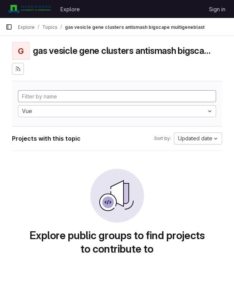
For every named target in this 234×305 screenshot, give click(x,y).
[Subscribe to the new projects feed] (18, 69)
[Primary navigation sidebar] (9, 27)
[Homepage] (29, 9)
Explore (70, 9)
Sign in (217, 9)
